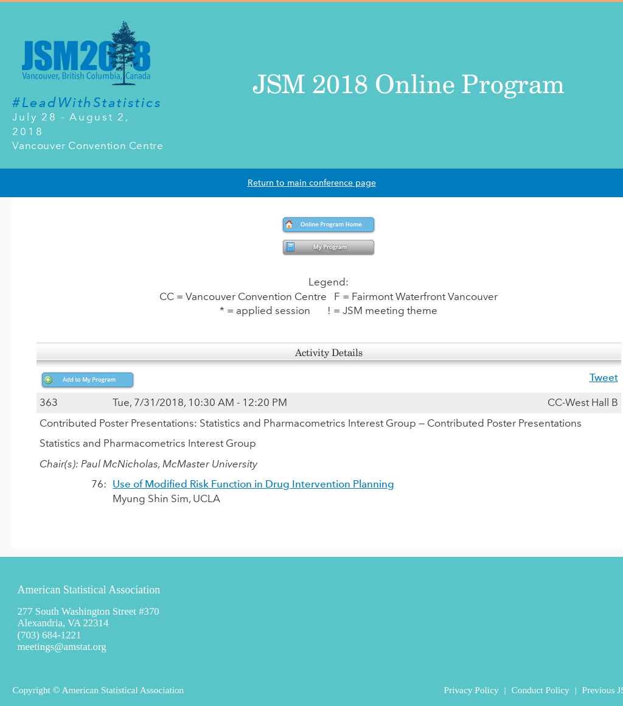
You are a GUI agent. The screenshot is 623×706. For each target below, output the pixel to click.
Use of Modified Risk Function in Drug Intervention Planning (253, 484)
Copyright (31, 690)
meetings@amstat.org (61, 646)
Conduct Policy (540, 690)
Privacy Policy (471, 690)
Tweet (604, 377)
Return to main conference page (312, 183)
